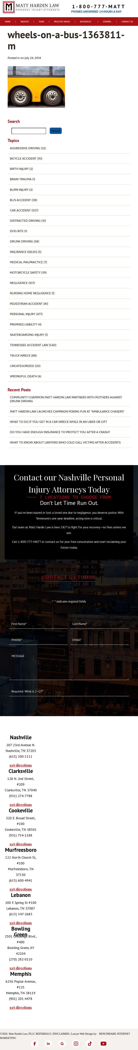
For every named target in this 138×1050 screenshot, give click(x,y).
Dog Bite (17, 231)
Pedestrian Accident (26, 304)
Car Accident (20, 210)
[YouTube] (103, 1043)
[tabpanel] (21, 751)
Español (107, 21)
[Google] (62, 1043)
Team (41, 21)
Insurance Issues (23, 252)
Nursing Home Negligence (30, 293)
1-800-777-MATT (99, 6)
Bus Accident (20, 200)
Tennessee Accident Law (29, 345)
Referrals (43, 1033)
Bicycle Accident (23, 158)
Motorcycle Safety (25, 272)
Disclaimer (61, 1033)
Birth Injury (19, 169)
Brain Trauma (21, 179)
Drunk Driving (21, 241)
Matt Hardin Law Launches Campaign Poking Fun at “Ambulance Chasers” (67, 411)
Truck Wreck (20, 355)
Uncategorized (22, 366)
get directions (21, 765)
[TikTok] (89, 1043)
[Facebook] (34, 1043)
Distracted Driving (25, 221)
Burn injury (19, 190)
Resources (85, 21)
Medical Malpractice (26, 262)
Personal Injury (22, 314)
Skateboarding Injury (27, 335)
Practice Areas (62, 21)
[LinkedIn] (48, 1043)
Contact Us (127, 21)
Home (8, 21)
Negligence (19, 283)
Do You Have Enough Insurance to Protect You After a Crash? (60, 432)
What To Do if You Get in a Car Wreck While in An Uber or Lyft (58, 422)
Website (25, 21)
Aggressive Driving (25, 148)
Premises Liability (23, 324)
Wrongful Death (23, 376)
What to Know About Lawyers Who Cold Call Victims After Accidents (65, 442)
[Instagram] (76, 1043)
